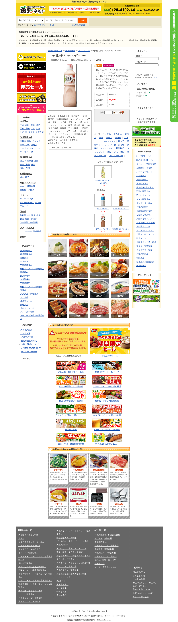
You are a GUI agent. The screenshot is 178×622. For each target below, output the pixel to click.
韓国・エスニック (28, 183)
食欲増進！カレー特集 (66, 538)
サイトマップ (151, 22)
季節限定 (99, 549)
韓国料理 (31, 186)
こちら (154, 77)
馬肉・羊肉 (25, 128)
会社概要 (46, 606)
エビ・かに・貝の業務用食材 (71, 444)
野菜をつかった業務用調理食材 (32, 570)
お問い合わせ (135, 22)
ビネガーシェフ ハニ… (121, 208)
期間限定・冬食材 (144, 168)
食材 (101, 137)
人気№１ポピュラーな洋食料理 (107, 386)
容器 (22, 219)
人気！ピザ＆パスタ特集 (29, 601)
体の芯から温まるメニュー (30, 591)
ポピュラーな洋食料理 (66, 566)
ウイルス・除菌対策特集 (29, 545)
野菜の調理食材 (143, 191)
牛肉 (22, 125)
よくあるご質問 (117, 22)
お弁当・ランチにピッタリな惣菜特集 (73, 563)
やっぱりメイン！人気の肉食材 (107, 415)
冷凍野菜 (37, 25)
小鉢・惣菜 (25, 164)
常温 (109, 134)
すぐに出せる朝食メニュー (107, 444)
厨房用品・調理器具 (29, 294)
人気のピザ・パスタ (145, 219)
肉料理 (23, 141)
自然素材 (24, 121)
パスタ (30, 148)
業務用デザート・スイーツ (107, 372)
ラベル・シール (27, 308)
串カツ (23, 161)
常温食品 (118, 134)
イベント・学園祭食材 (146, 164)
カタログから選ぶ (141, 597)
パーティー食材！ (144, 172)
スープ (23, 148)
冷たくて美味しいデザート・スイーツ (73, 556)
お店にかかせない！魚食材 (71, 401)
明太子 (121, 141)
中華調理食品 (26, 173)
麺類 (33, 164)
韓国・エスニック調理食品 (32, 268)
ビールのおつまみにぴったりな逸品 (72, 541)
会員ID (139, 56)
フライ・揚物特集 (144, 246)
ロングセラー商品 (144, 203)
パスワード (141, 62)
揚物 (29, 141)
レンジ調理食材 (143, 199)
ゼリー (38, 202)
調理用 (109, 137)
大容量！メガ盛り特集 (146, 242)
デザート (45, 25)
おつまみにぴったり (145, 230)
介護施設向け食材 (144, 211)
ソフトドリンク (63, 577)
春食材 (52, 25)
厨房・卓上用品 (27, 228)
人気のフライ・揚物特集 (67, 570)
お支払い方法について (31, 348)
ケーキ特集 (62, 588)
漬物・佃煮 (25, 168)
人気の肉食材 (142, 179)
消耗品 (23, 211)
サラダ (23, 152)
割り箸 (23, 215)
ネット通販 (119, 152)
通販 (109, 152)
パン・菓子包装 (27, 312)
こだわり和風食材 (144, 215)
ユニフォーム (26, 231)
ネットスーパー (116, 155)
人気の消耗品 (142, 254)
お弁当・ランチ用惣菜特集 (107, 401)
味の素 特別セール (144, 160)
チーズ (30, 152)
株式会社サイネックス (81, 611)
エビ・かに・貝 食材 (145, 222)
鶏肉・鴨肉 (30, 125)
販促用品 (37, 231)
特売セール (62, 592)
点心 (22, 177)
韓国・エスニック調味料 (31, 287)
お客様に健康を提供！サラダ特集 (71, 574)
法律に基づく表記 (82, 606)
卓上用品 (24, 297)
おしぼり (31, 215)
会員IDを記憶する (145, 74)
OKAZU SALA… (103, 208)
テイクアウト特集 (144, 250)
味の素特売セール (110, 356)
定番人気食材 (62, 584)
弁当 (38, 215)
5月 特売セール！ (144, 156)
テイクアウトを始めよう (29, 549)
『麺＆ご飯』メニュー (146, 234)
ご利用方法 (25, 333)
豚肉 (38, 125)
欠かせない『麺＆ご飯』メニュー (71, 415)
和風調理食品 (26, 157)
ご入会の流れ (26, 330)
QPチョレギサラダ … (103, 229)
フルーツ (24, 206)
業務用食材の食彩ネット (31, 9)
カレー (37, 148)
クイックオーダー (29, 351)
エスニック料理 (27, 190)
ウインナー (37, 141)
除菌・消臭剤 (31, 219)
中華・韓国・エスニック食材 (69, 552)
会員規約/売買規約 (101, 606)
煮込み (34, 145)
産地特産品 (141, 265)
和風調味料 (25, 279)
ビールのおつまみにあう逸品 (107, 429)
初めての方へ (99, 22)
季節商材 (24, 272)
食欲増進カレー (143, 226)
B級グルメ (61, 581)
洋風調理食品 (26, 137)
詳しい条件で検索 (78, 25)
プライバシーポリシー (62, 606)
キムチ (23, 186)
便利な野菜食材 (25, 563)
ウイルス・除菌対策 (145, 262)
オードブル (25, 145)
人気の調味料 (142, 207)
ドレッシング (84, 50)
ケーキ (23, 199)
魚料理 (30, 161)
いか (38, 128)
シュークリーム (27, 202)
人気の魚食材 (142, 183)
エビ (33, 128)
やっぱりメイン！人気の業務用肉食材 (35, 580)
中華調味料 (25, 283)
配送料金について (29, 341)
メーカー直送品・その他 (106, 567)
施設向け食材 (71, 429)
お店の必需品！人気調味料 (71, 386)
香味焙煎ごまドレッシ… (120, 229)
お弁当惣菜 (141, 175)
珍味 (36, 161)
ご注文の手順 (27, 337)
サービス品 (100, 563)
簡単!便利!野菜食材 (145, 187)
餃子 (27, 177)
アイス (30, 199)
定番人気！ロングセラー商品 (71, 372)
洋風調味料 (25, 276)
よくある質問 (139, 576)
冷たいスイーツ (143, 195)
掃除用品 (140, 258)
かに (22, 132)
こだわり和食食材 (26, 594)
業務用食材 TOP (55, 50)
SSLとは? (27, 358)
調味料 (23, 237)
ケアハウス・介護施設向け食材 (32, 566)
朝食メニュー (142, 238)
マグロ (31, 132)
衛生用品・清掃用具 (29, 222)
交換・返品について (30, 344)
